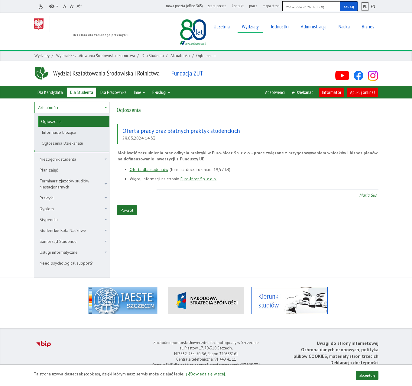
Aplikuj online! (362, 92)
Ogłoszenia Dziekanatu (62, 143)
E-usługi (161, 92)
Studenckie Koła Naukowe (73, 230)
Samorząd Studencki (73, 241)
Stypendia (73, 219)
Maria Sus (368, 195)
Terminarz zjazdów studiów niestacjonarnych (73, 184)
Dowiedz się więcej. (208, 374)
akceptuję (367, 375)
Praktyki (73, 198)
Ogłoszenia (51, 121)
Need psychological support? (66, 263)
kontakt (238, 5)
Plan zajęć (49, 170)
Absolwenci (275, 92)
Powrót (127, 210)
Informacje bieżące (59, 132)
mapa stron (271, 5)
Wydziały (42, 55)
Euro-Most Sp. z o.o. (198, 179)
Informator (331, 92)
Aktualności (180, 55)
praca (253, 5)
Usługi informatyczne (73, 252)
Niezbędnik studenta (73, 159)
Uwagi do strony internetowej (347, 343)
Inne (139, 92)
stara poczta (217, 5)
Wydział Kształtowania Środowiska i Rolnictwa (95, 55)
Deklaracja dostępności (354, 362)
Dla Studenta (153, 55)
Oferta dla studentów (149, 169)
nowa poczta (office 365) (184, 5)
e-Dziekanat (302, 92)
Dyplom (73, 208)
